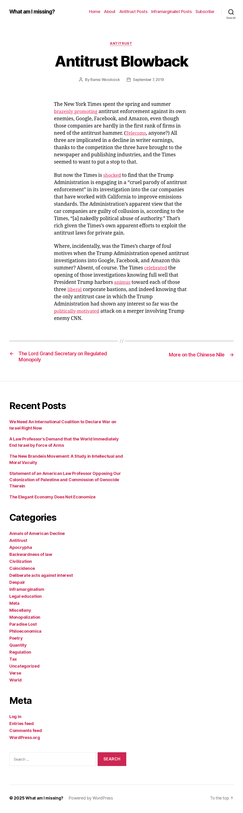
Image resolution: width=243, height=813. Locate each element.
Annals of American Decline (37, 535)
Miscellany (20, 612)
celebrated (156, 268)
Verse (15, 675)
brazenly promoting (77, 112)
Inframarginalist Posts (171, 11)
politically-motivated (78, 312)
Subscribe (204, 11)
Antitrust (121, 44)
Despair (17, 584)
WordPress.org (24, 739)
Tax (13, 661)
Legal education (25, 598)
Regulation (20, 654)
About (110, 11)
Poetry (16, 640)
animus (123, 283)
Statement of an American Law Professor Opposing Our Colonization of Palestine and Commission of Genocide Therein (65, 481)
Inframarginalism (26, 591)
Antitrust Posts (133, 11)
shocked (112, 176)
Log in (15, 718)
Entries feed (21, 725)
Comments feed (25, 732)
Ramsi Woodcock (104, 80)
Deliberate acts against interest (41, 577)
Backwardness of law (30, 556)
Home (94, 11)
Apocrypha (20, 549)
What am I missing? (33, 11)
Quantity (18, 647)
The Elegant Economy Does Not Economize (52, 499)
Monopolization (24, 619)
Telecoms (136, 134)
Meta (14, 605)
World (15, 682)
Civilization (20, 563)
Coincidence (22, 570)
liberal (75, 290)
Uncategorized (24, 668)
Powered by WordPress (92, 799)
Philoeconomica (25, 633)
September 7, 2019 (148, 80)
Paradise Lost (23, 626)
